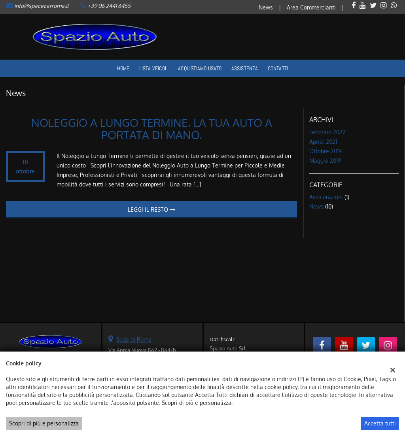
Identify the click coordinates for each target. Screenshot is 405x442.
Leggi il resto (151, 209)
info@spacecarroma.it (41, 5)
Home (123, 68)
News (266, 7)
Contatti (278, 68)
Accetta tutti (380, 423)
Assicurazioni (326, 197)
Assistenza (244, 68)
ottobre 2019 (325, 151)
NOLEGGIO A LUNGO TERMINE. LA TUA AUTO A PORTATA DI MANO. (151, 128)
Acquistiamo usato (199, 68)
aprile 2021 (323, 141)
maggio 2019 (325, 160)
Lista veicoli (154, 68)
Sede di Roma (133, 339)
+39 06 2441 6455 (109, 5)
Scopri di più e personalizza (44, 423)
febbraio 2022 (327, 132)
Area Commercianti (311, 7)
